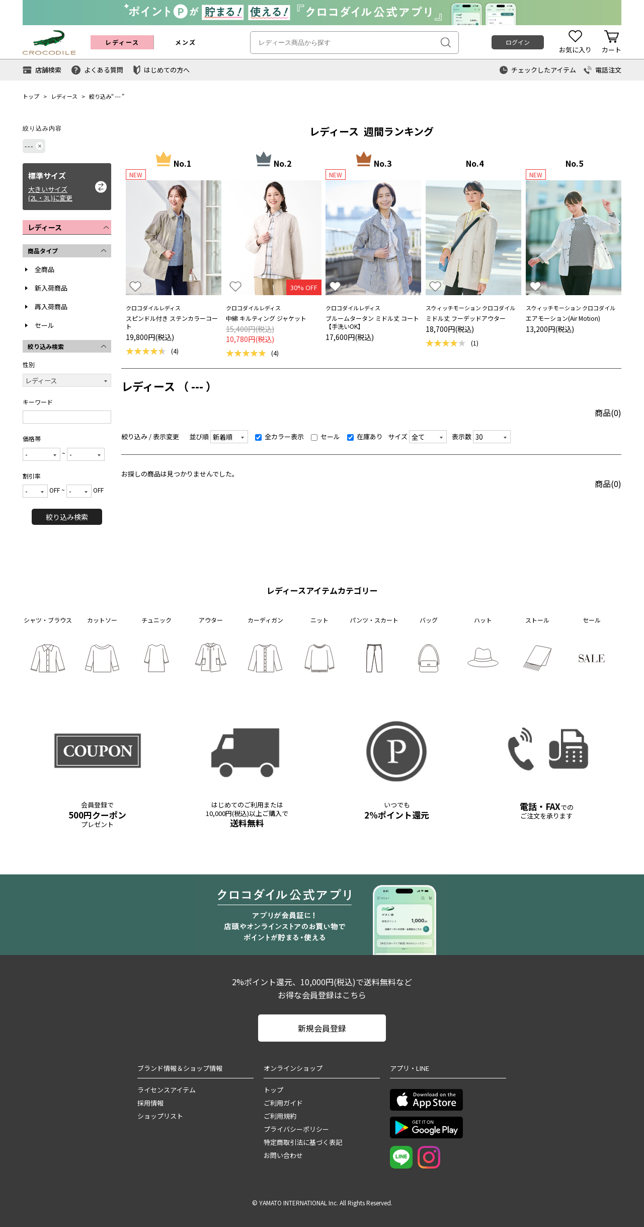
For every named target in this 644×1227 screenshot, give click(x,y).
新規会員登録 (322, 1028)
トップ (31, 96)
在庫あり (365, 436)
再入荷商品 (51, 306)
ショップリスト (160, 1116)
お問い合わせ (283, 1155)
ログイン (518, 42)
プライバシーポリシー (296, 1129)
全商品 (44, 269)
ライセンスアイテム (166, 1090)
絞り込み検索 (67, 517)
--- (118, 96)
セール (44, 325)
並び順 (199, 436)
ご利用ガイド (283, 1103)
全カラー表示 (279, 436)
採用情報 (150, 1103)
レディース (64, 96)
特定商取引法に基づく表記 (303, 1142)
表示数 (461, 436)
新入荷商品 (51, 288)
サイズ (398, 436)
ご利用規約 (280, 1116)
